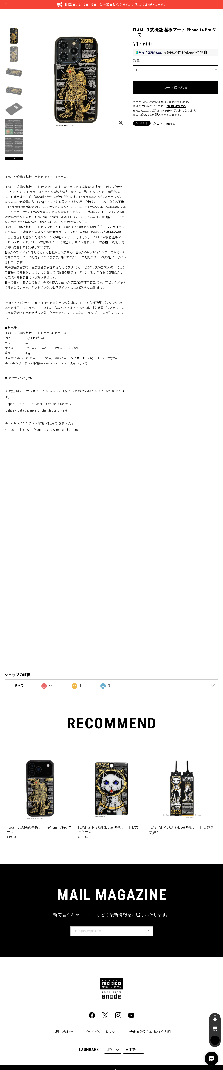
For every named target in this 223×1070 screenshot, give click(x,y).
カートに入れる (176, 87)
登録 (147, 931)
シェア (158, 123)
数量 (136, 61)
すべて (19, 685)
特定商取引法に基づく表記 (150, 1032)
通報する (170, 124)
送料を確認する (176, 106)
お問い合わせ (63, 1032)
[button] (14, 158)
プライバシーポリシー (101, 1032)
